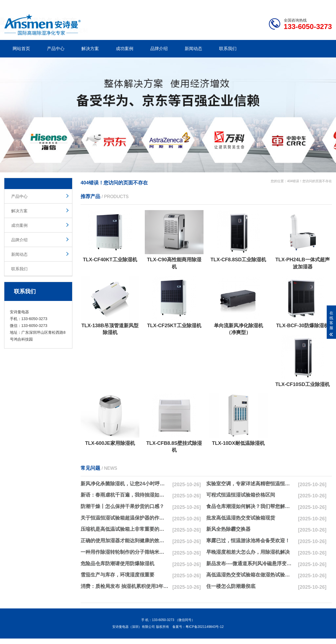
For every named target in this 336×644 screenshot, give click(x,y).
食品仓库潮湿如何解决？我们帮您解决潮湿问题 (250, 506)
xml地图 (325, 4)
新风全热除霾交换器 (228, 529)
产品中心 (55, 48)
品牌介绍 (159, 48)
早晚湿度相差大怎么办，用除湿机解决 (248, 552)
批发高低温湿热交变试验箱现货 (240, 518)
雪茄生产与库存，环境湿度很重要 (117, 575)
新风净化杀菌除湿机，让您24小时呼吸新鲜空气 (125, 483)
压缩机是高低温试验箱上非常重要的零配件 (125, 529)
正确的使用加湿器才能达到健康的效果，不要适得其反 (125, 540)
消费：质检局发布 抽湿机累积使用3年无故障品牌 (125, 586)
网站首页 (21, 48)
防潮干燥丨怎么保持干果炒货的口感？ (122, 506)
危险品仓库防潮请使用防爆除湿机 (117, 563)
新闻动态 (193, 48)
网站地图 (300, 4)
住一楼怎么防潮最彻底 (230, 586)
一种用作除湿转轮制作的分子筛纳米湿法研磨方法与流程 (125, 552)
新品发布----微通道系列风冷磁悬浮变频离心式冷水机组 (250, 563)
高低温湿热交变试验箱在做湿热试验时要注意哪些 (250, 575)
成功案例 (124, 48)
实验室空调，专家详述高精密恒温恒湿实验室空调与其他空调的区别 (250, 483)
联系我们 (228, 48)
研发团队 (274, 4)
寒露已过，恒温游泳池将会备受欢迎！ (248, 540)
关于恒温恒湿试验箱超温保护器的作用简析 (125, 518)
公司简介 (249, 4)
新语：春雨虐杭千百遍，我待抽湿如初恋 (125, 495)
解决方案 (90, 48)
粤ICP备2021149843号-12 (204, 627)
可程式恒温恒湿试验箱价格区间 (240, 495)
